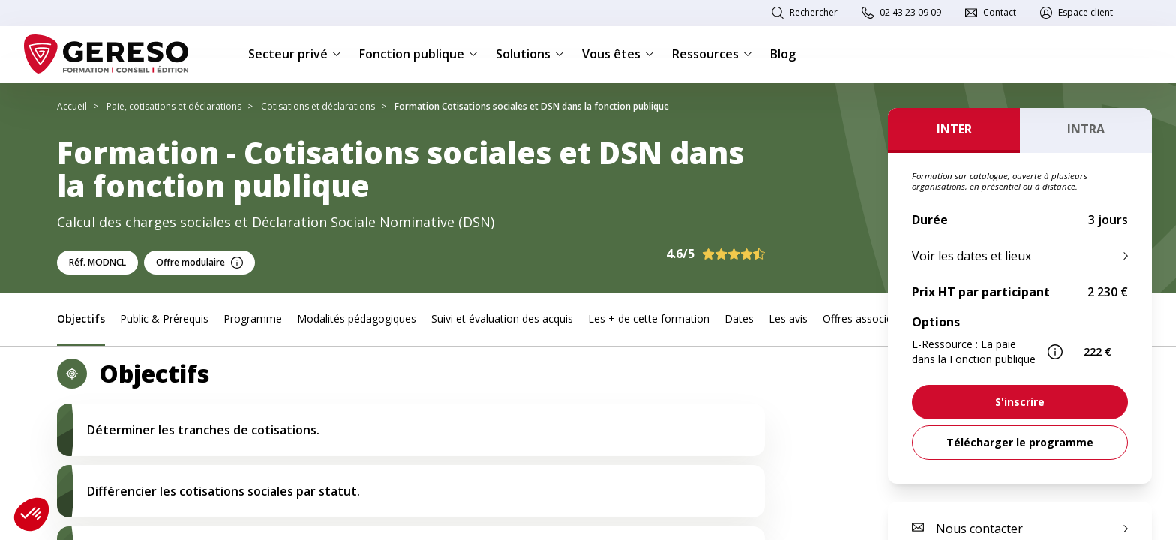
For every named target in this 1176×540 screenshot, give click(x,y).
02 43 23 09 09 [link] (910, 12)
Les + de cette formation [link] (649, 318)
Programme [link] (253, 318)
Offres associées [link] (863, 318)
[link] (1020, 402)
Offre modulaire (199, 262)
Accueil (72, 106)
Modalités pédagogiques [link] (356, 318)
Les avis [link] (788, 318)
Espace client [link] (1085, 12)
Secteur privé (294, 54)
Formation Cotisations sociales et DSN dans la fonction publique (531, 106)
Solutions (530, 54)
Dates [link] (739, 318)
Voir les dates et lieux (971, 256)
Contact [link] (999, 12)
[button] (32, 514)
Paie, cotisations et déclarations (174, 106)
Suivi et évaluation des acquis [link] (502, 318)
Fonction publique (418, 54)
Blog (783, 54)
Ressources (712, 54)
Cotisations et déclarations (318, 106)
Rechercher (814, 12)
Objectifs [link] (81, 318)
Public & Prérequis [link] (164, 318)
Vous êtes (618, 54)
